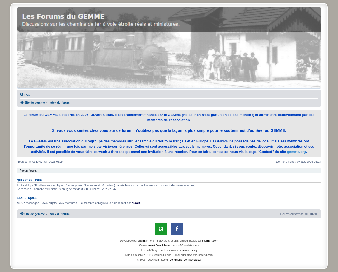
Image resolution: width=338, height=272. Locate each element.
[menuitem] (25, 94)
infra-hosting (189, 250)
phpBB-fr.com (210, 240)
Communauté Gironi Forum (155, 245)
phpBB (142, 240)
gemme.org (296, 152)
